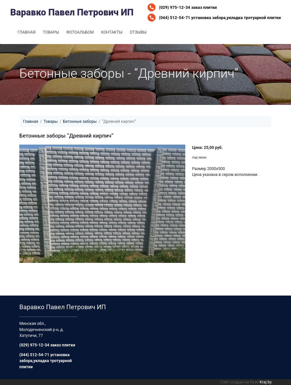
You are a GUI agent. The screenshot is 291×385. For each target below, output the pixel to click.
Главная (30, 121)
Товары (50, 121)
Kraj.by (266, 382)
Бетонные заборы (80, 121)
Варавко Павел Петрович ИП (71, 12)
